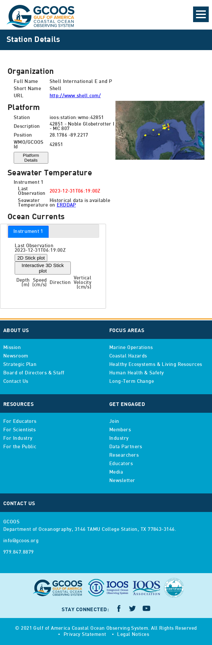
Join (114, 421)
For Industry (17, 438)
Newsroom (15, 356)
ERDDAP (66, 205)
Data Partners (125, 447)
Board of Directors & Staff (34, 373)
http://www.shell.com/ (75, 96)
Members (120, 430)
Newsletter (122, 480)
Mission (12, 347)
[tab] (28, 232)
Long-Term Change (131, 381)
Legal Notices (133, 634)
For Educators (20, 421)
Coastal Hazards (128, 356)
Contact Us (15, 381)
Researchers (124, 455)
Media (116, 472)
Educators (121, 464)
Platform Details (31, 158)
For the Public (19, 447)
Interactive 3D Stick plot (43, 268)
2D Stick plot (31, 258)
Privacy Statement (85, 634)
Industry (119, 438)
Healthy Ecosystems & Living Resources (155, 364)
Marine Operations (131, 347)
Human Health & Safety (136, 373)
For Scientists (19, 430)
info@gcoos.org (20, 541)
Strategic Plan (20, 364)
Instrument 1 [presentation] (28, 231)
